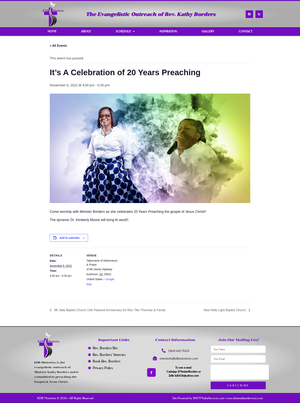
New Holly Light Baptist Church (225, 310)
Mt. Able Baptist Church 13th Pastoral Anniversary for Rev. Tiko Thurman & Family (109, 310)
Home (52, 31)
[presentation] (240, 372)
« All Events (58, 45)
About (86, 31)
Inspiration (168, 31)
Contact (245, 31)
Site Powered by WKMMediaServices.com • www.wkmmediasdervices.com (217, 398)
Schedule (125, 31)
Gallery (208, 31)
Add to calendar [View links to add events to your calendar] (70, 237)
